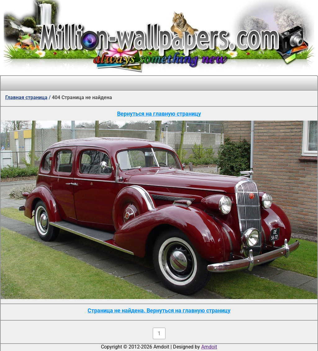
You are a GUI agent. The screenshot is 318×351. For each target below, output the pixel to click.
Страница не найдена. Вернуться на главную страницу (159, 310)
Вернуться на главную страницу (159, 113)
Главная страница (26, 97)
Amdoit (209, 347)
